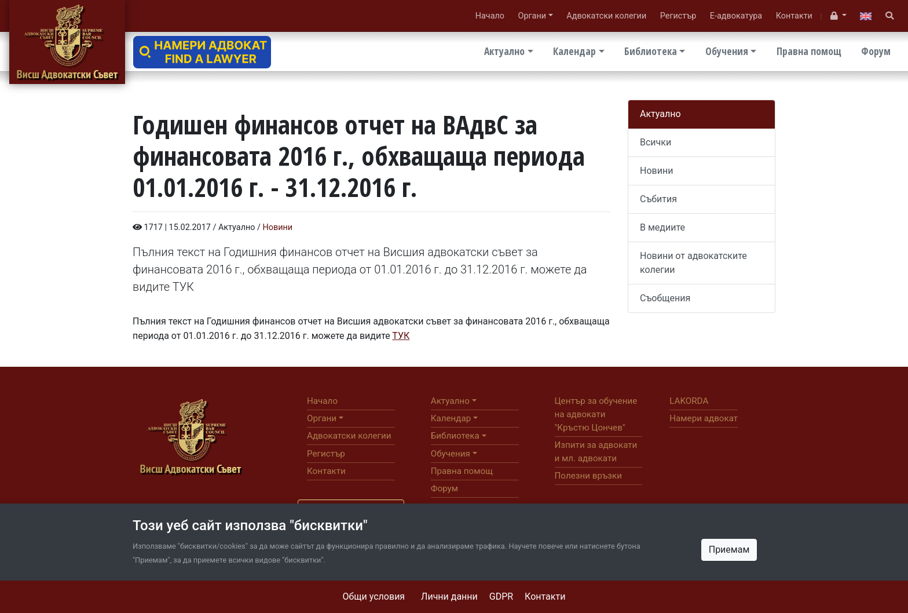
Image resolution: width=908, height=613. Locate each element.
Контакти (545, 596)
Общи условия (374, 596)
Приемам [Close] (729, 549)
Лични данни (449, 596)
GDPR (501, 596)
